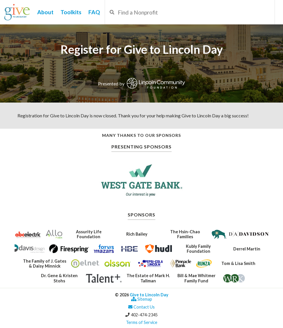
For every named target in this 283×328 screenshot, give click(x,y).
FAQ (94, 12)
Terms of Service (141, 322)
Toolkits (70, 12)
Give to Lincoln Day (149, 294)
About (45, 12)
